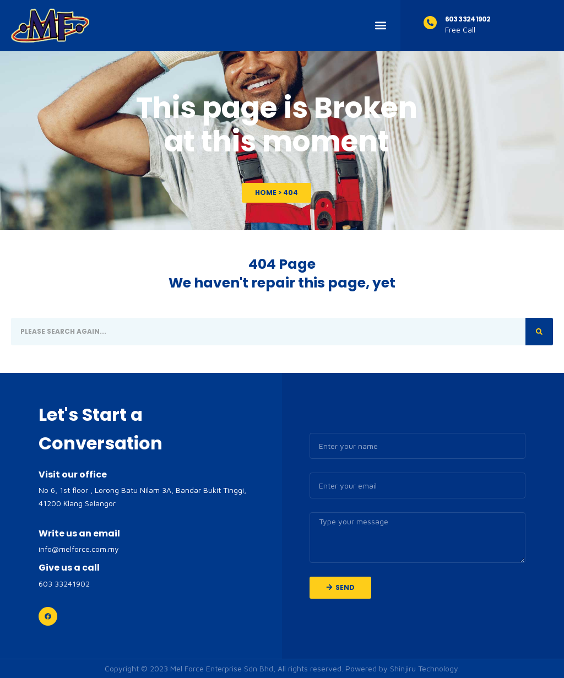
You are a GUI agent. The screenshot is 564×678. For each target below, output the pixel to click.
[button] (380, 26)
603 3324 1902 (467, 19)
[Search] (539, 331)
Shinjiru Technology (424, 668)
